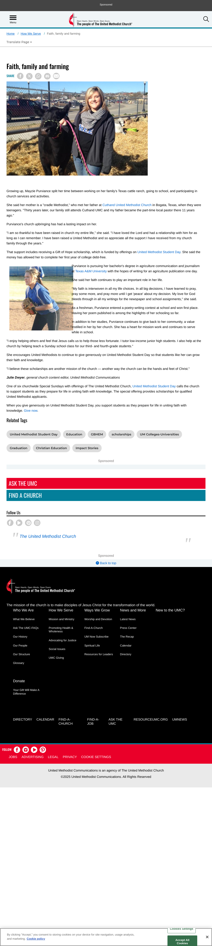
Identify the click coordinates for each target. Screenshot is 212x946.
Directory (125, 654)
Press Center (128, 628)
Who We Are (23, 610)
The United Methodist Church (48, 536)
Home (11, 33)
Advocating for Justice (62, 640)
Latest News (128, 619)
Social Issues (57, 649)
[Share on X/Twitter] (29, 76)
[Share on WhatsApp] (38, 76)
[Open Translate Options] (19, 42)
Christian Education (51, 448)
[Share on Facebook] (20, 76)
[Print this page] (47, 76)
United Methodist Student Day (159, 252)
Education (74, 434)
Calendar (126, 645)
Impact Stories (87, 448)
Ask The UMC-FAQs (26, 628)
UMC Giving (56, 657)
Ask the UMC (116, 722)
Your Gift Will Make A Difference (26, 692)
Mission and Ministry (61, 619)
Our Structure (21, 654)
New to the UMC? (170, 610)
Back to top (106, 563)
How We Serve (31, 33)
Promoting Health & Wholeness (61, 629)
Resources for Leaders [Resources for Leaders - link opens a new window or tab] (98, 654)
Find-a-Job (93, 722)
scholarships (121, 434)
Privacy (70, 757)
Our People (20, 645)
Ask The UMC (23, 483)
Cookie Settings (96, 757)
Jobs (13, 757)
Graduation (18, 448)
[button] (206, 19)
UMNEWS (179, 719)
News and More (133, 610)
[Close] (207, 937)
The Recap (127, 636)
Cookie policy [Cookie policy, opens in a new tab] (36, 938)
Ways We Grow (97, 610)
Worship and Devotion (98, 619)
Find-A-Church (93, 628)
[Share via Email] (56, 76)
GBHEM (97, 434)
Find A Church (25, 495)
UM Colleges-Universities (159, 434)
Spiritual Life (92, 645)
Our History (20, 636)
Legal (53, 757)
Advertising (32, 757)
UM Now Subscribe (96, 636)
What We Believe (24, 619)
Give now (30, 411)
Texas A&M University (91, 271)
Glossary (18, 663)
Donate (19, 681)
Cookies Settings (181, 928)
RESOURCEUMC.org (151, 719)
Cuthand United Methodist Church (127, 205)
